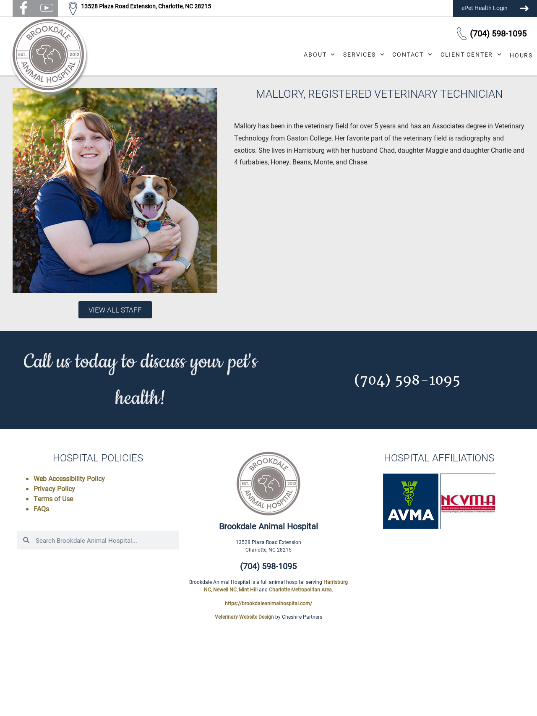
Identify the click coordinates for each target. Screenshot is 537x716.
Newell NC (225, 589)
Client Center (471, 54)
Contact (412, 54)
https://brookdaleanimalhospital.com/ (268, 603)
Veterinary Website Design (244, 616)
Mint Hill (248, 589)
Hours (521, 55)
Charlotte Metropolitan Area (300, 589)
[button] (23, 8)
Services (363, 54)
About (319, 54)
